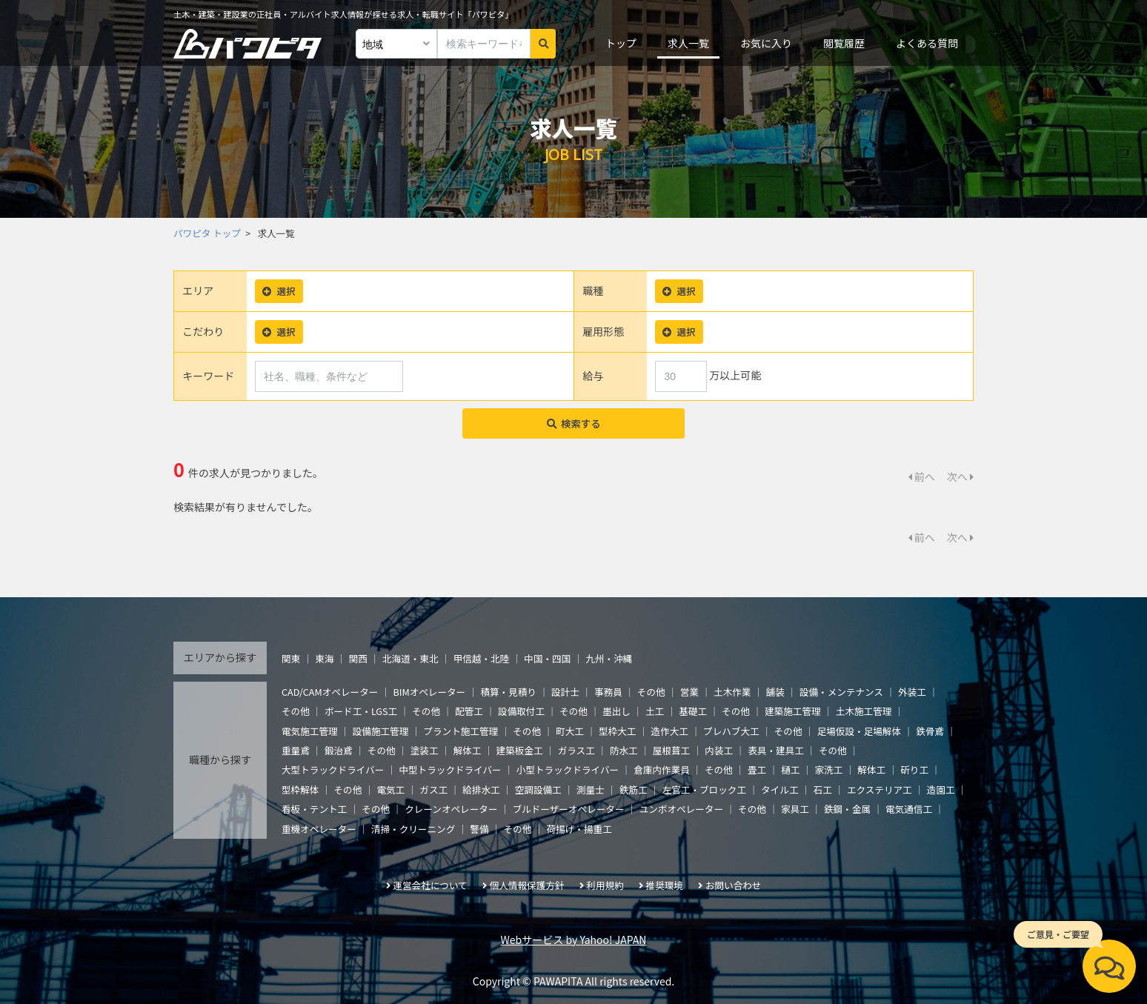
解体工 (467, 750)
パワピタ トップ (207, 233)
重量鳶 (296, 750)
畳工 (757, 769)
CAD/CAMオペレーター (330, 692)
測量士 (590, 789)
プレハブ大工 (731, 731)
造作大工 (669, 731)
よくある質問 (927, 43)
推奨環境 (664, 885)
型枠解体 (300, 789)
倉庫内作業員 (662, 769)
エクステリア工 (879, 789)
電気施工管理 (310, 731)
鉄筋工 (633, 789)
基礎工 (693, 711)
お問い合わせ (733, 885)
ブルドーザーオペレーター (569, 809)
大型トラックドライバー (333, 769)
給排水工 (480, 789)
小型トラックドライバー (567, 769)
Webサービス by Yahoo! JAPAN (574, 939)
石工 (823, 789)
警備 (479, 829)
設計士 (565, 692)
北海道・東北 (410, 658)
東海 (324, 658)
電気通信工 (908, 809)
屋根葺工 (671, 750)
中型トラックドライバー (450, 769)
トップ (620, 43)
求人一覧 (688, 43)
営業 (689, 692)
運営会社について (430, 885)
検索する (574, 423)
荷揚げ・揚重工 (579, 829)
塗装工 (424, 750)
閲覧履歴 (844, 43)
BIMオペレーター (429, 692)
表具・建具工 (776, 750)
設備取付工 (521, 711)
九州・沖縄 (608, 658)
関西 (358, 658)
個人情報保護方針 (527, 885)
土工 (654, 711)
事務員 (608, 692)
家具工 (795, 809)
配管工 (469, 711)
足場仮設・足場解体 (859, 731)
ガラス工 (576, 750)
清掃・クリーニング (413, 829)
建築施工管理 (793, 711)
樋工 (790, 769)
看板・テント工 (314, 809)
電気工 (390, 789)
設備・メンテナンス (841, 692)
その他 (651, 692)
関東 (291, 658)
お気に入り (766, 43)
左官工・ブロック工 (704, 789)
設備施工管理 (381, 731)
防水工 (624, 750)
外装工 (912, 692)
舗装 (775, 692)
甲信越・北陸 (481, 658)
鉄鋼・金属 (847, 809)
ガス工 (433, 789)
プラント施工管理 (460, 731)
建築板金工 (519, 750)
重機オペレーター (319, 829)
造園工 (941, 789)
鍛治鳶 (339, 750)
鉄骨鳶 (930, 731)
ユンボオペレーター (681, 809)
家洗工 (828, 769)
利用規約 (604, 885)
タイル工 (779, 789)
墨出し (616, 711)
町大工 (570, 731)
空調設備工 (538, 789)
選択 (278, 291)
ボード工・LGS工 (361, 711)
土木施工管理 (864, 711)
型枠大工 (617, 731)
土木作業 (732, 692)
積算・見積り (508, 692)
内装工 (719, 750)
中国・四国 (547, 658)
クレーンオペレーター (451, 809)
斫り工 (914, 769)
